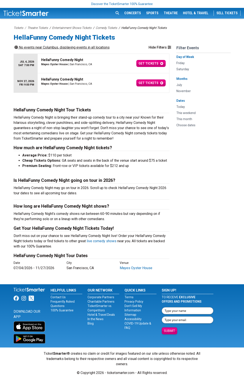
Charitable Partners (101, 301)
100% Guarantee (62, 310)
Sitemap (130, 314)
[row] (91, 63)
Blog (91, 323)
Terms (129, 297)
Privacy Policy (134, 301)
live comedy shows (101, 241)
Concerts (132, 13)
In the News (96, 319)
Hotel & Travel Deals (101, 314)
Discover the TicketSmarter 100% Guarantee (122, 4)
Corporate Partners (101, 297)
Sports (152, 13)
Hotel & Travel (195, 13)
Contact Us (58, 297)
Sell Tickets (227, 13)
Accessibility (133, 319)
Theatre (171, 13)
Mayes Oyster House (136, 268)
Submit (169, 331)
